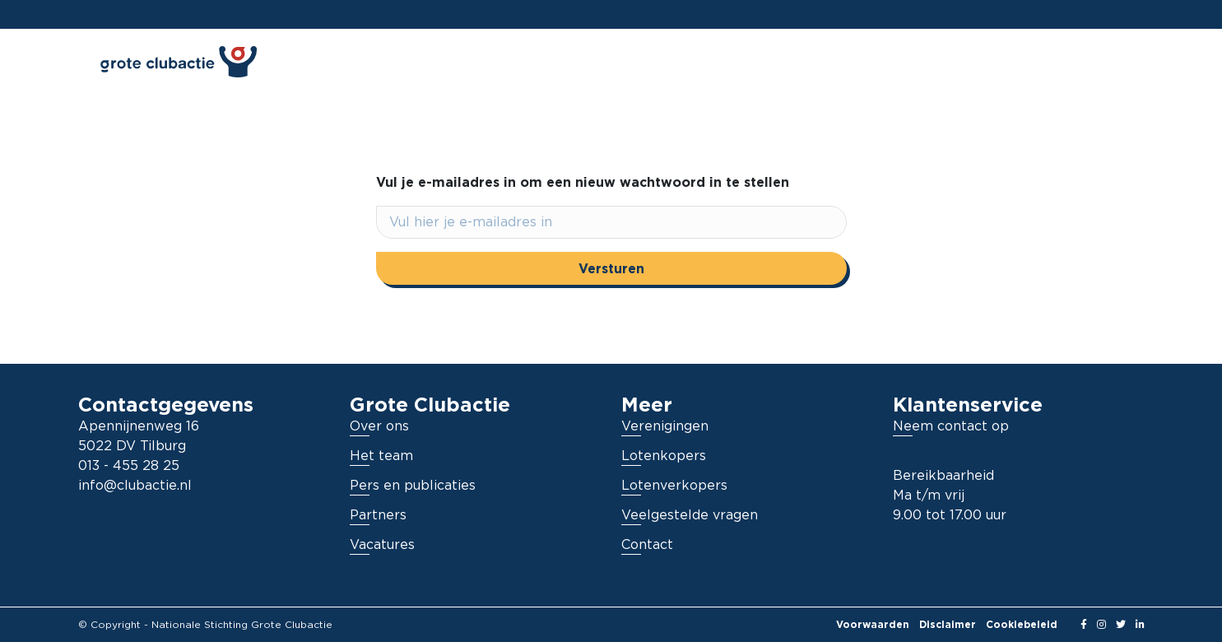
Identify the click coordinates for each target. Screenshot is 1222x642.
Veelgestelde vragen (689, 515)
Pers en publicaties (413, 485)
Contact (647, 544)
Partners (378, 515)
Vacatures (382, 544)
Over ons (379, 426)
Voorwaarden (872, 624)
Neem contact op (951, 426)
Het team (381, 456)
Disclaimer (947, 624)
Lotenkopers (663, 456)
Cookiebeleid (1021, 624)
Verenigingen (665, 426)
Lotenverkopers (674, 485)
